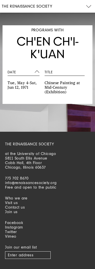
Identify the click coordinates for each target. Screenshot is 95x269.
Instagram (14, 227)
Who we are (16, 198)
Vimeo (10, 236)
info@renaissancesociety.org (31, 182)
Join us (11, 211)
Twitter (11, 231)
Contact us (15, 207)
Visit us (11, 202)
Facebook (14, 222)
